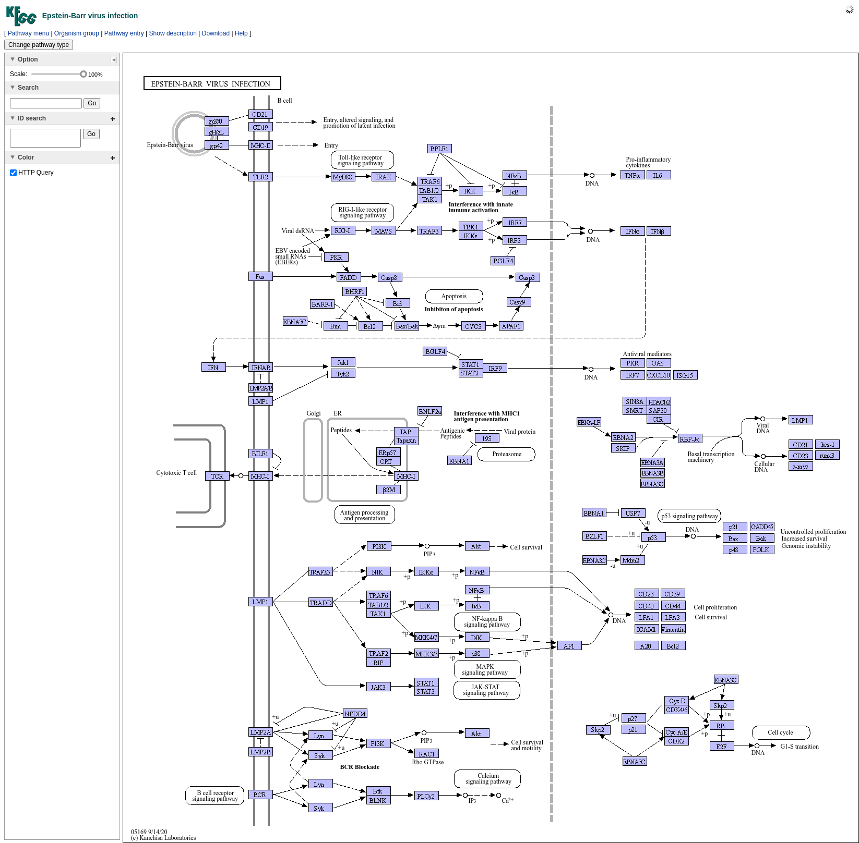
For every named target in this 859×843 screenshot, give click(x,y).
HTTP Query (31, 175)
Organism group (76, 33)
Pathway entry (124, 33)
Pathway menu (28, 33)
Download (216, 33)
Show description (173, 33)
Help (241, 33)
